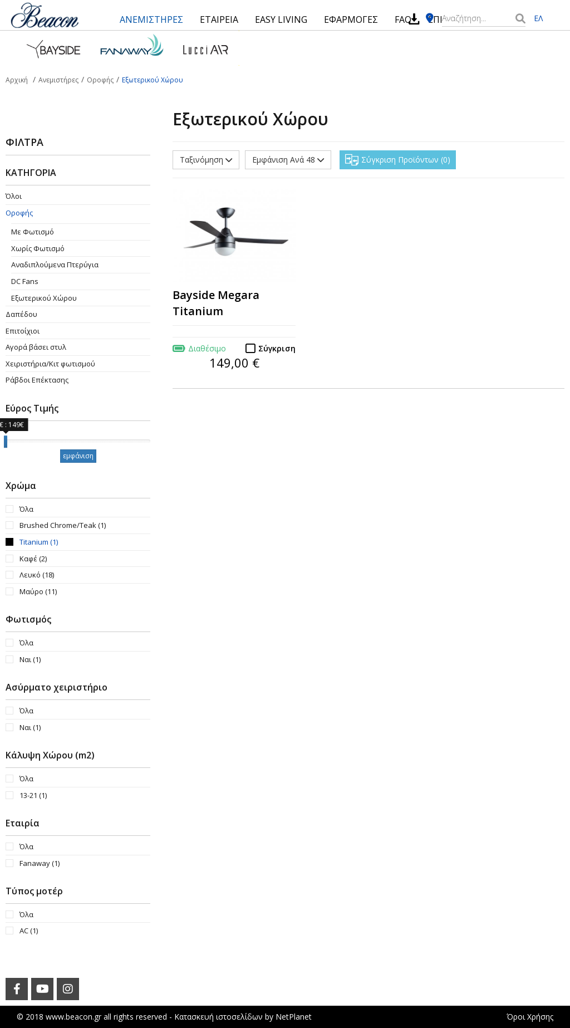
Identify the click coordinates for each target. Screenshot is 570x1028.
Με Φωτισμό (32, 232)
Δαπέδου (21, 314)
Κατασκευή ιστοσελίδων (218, 1016)
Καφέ (33, 559)
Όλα (26, 509)
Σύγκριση (277, 348)
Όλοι (14, 196)
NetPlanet (294, 1016)
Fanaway (39, 863)
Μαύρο (38, 591)
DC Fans (24, 281)
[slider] (5, 441)
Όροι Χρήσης (530, 1016)
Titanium (38, 542)
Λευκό (36, 575)
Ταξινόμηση (206, 159)
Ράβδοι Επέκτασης (37, 380)
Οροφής (19, 213)
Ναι (30, 659)
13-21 (33, 795)
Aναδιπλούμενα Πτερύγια (55, 265)
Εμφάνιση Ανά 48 (288, 159)
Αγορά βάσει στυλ (36, 347)
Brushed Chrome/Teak (62, 525)
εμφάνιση (78, 456)
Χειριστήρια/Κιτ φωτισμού (50, 364)
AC (28, 931)
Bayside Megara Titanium (216, 303)
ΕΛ (538, 18)
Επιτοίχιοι (23, 331)
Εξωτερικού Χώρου (44, 298)
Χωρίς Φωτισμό (38, 248)
